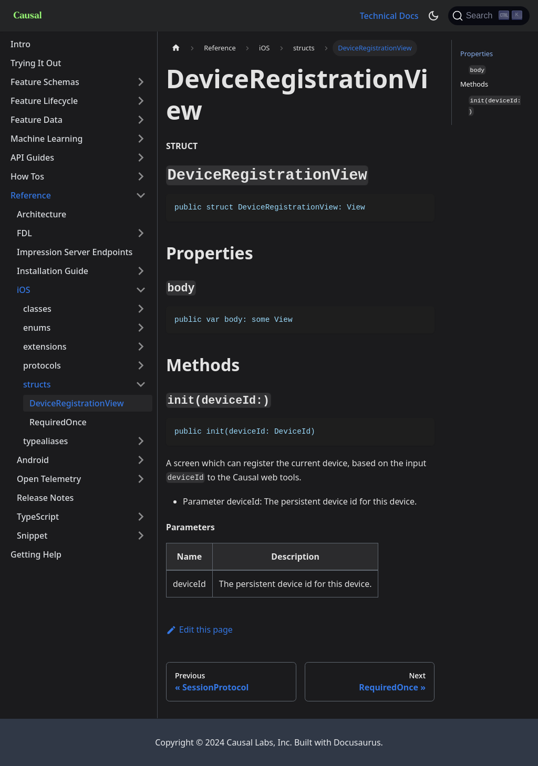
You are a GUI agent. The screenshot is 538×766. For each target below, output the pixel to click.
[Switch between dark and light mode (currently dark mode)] (433, 15)
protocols (42, 365)
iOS (23, 290)
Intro (20, 44)
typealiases (45, 441)
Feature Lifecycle (44, 101)
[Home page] (176, 48)
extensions (45, 346)
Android (33, 460)
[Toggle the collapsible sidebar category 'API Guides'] (140, 157)
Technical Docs (389, 16)
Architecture (41, 214)
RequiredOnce (58, 422)
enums (36, 327)
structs (36, 384)
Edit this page (199, 629)
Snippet (32, 535)
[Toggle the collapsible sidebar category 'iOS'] (140, 289)
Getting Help (36, 554)
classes (37, 308)
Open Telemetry (49, 479)
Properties (476, 53)
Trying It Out (36, 63)
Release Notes (45, 497)
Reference (31, 195)
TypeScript (38, 516)
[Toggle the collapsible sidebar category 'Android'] (140, 460)
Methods (474, 84)
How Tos (27, 176)
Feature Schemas (45, 82)
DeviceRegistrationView (76, 403)
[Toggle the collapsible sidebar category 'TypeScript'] (140, 516)
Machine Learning (46, 138)
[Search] (489, 15)
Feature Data (37, 119)
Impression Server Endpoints (74, 252)
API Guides (32, 157)
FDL (24, 233)
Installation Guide (52, 271)
